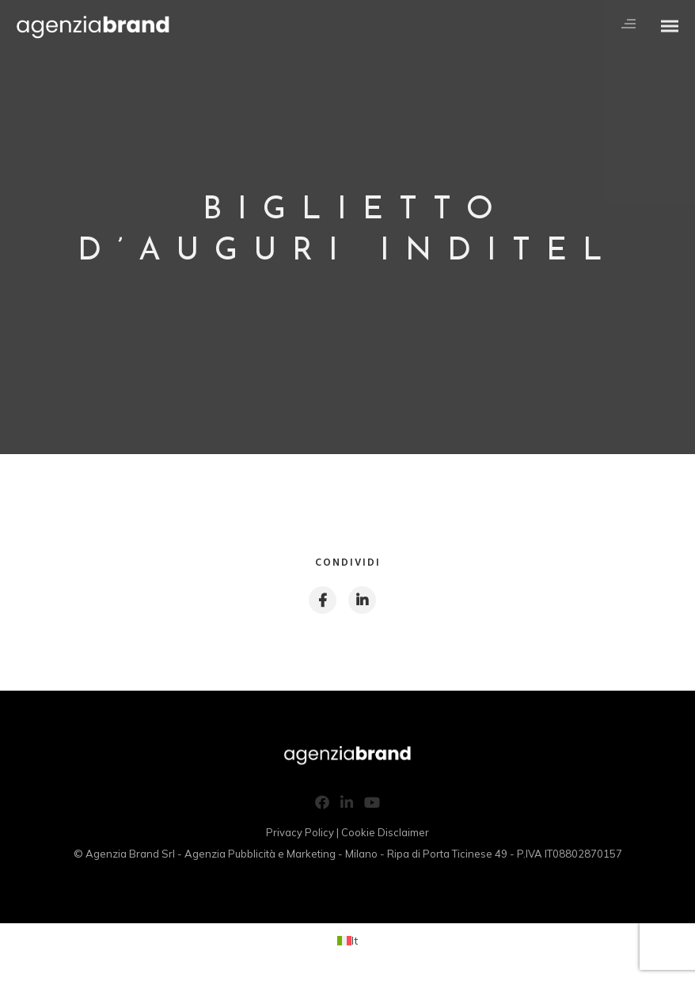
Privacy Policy (300, 832)
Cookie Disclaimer (385, 832)
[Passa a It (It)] (347, 940)
